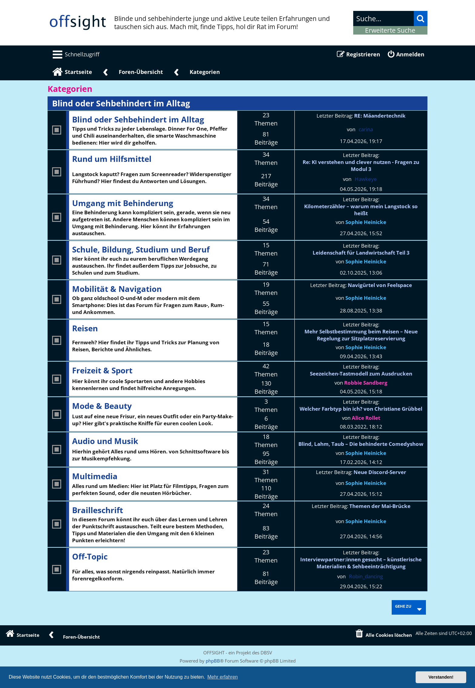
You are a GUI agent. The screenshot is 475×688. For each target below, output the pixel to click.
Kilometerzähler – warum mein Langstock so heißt (361, 210)
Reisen (85, 328)
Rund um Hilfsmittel (111, 158)
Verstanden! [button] (441, 677)
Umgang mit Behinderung (122, 203)
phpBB (213, 661)
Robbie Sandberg (365, 382)
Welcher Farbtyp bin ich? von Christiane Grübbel (361, 408)
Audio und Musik (105, 441)
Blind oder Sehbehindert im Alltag (121, 103)
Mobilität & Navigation (117, 288)
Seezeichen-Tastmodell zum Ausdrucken (361, 373)
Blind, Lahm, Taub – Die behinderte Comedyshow (361, 443)
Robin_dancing (366, 576)
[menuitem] (75, 54)
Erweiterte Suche (390, 30)
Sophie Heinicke (365, 222)
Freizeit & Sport (102, 370)
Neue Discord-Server (380, 472)
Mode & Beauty (102, 405)
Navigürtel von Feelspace (380, 285)
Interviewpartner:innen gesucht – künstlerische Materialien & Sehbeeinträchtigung (361, 563)
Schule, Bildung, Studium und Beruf (141, 249)
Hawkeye (366, 178)
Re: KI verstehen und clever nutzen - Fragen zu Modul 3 (361, 165)
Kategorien (70, 88)
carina (366, 129)
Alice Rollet (366, 417)
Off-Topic (90, 556)
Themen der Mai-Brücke (379, 506)
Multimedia (95, 476)
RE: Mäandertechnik (380, 115)
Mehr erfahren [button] (222, 677)
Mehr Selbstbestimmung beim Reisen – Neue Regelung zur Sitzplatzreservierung (361, 335)
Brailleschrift (97, 510)
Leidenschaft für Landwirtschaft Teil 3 (361, 252)
